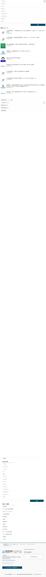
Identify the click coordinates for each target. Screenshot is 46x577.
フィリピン (5, 476)
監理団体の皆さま (4, 105)
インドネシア (5, 466)
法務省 (4, 519)
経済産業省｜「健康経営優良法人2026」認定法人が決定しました (18, 51)
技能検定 (4, 458)
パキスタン (5, 494)
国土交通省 (5, 529)
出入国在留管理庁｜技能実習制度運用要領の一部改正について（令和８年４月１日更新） (23, 37)
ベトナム (4, 464)
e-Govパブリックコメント (8, 511)
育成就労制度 (3, 110)
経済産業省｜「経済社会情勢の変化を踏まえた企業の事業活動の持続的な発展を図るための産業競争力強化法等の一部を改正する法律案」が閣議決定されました (25, 85)
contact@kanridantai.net (10, 560)
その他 (4, 539)
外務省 (4, 524)
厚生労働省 (5, 516)
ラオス (4, 496)
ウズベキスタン (6, 491)
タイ (3, 471)
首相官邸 (4, 536)
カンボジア (5, 479)
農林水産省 (5, 526)
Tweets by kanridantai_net (29, 549)
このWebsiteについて (7, 545)
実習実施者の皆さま (5, 107)
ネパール (4, 481)
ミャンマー (5, 469)
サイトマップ (22, 544)
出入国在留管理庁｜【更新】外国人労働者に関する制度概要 (17, 71)
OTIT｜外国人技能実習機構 (8, 509)
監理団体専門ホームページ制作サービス (10, 544)
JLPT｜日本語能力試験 (7, 534)
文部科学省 (5, 506)
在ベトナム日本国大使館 (7, 531)
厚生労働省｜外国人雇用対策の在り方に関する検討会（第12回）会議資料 (20, 64)
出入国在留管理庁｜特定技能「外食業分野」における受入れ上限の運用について (21, 78)
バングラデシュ (6, 489)
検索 (37, 500)
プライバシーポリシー (31, 544)
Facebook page (33, 556)
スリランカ (5, 486)
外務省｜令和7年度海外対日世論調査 (13, 57)
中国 (3, 474)
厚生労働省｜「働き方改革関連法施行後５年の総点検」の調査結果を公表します (21, 91)
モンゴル (4, 484)
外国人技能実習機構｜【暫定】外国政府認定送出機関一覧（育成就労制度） (20, 44)
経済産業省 (5, 521)
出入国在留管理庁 (6, 514)
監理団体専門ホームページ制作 (7, 100)
